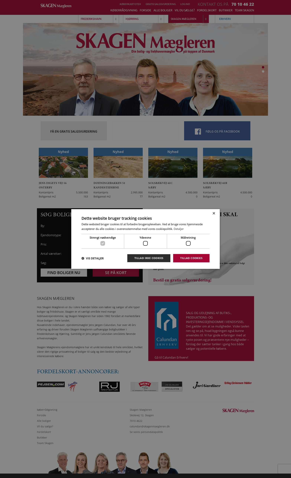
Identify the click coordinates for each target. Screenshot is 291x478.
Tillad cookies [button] (191, 258)
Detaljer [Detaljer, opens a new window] (179, 229)
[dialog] (145, 239)
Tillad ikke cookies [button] (149, 258)
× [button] (213, 213)
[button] (92, 258)
